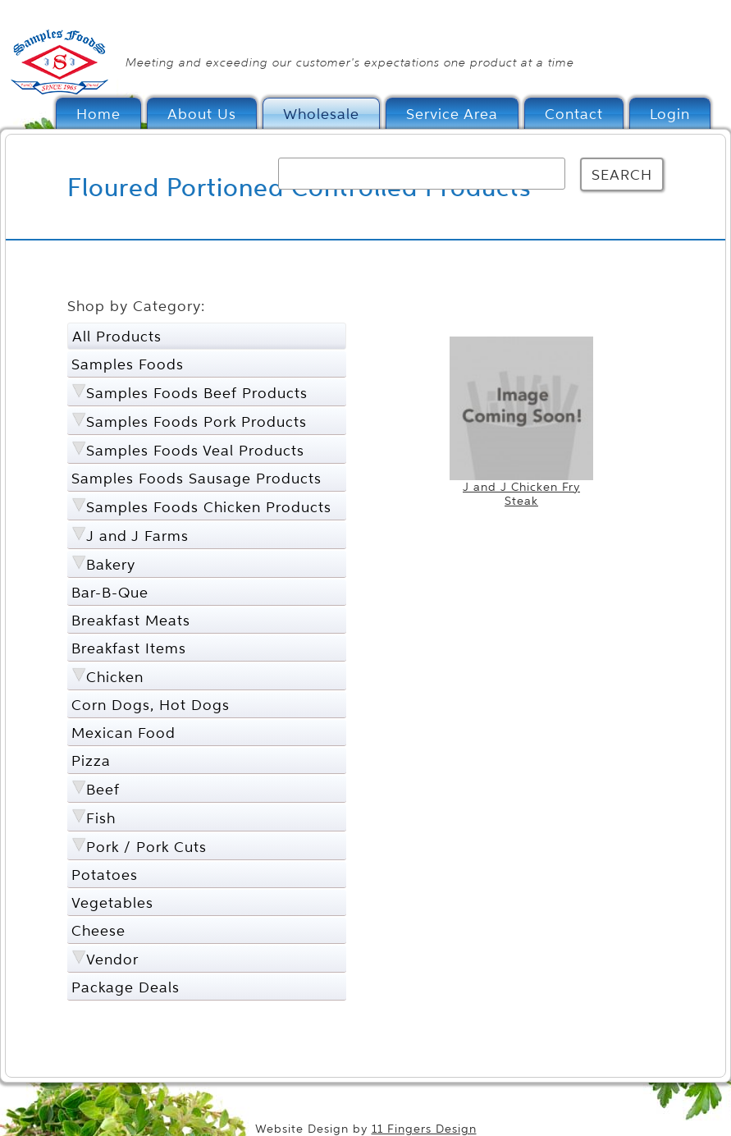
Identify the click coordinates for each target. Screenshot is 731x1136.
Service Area (452, 113)
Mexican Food (123, 732)
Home (98, 113)
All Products (117, 336)
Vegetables (112, 902)
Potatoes (104, 874)
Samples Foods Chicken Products (208, 506)
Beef (103, 789)
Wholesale (321, 113)
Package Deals (125, 987)
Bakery (110, 564)
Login (670, 113)
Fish (101, 818)
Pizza (91, 760)
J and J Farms (137, 535)
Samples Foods (127, 364)
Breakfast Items (128, 648)
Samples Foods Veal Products (195, 450)
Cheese (98, 930)
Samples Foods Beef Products (197, 392)
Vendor (112, 959)
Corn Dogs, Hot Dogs (150, 704)
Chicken (115, 676)
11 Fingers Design (424, 1129)
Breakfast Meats (130, 620)
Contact (574, 113)
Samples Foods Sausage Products (196, 478)
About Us (201, 113)
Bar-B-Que (109, 592)
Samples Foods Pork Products (196, 421)
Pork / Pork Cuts (146, 846)
